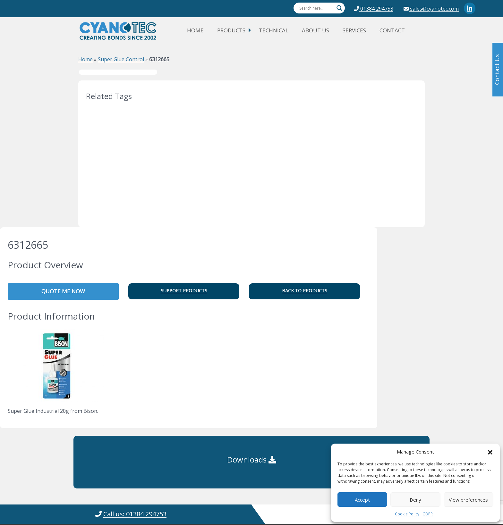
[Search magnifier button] (339, 8)
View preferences (468, 499)
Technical (273, 30)
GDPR (427, 514)
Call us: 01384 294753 (134, 514)
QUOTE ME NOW (63, 291)
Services (354, 30)
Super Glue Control (121, 59)
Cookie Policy (407, 514)
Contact (392, 30)
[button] (490, 451)
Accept (362, 499)
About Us (315, 30)
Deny (415, 499)
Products (231, 30)
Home (195, 30)
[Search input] (316, 8)
